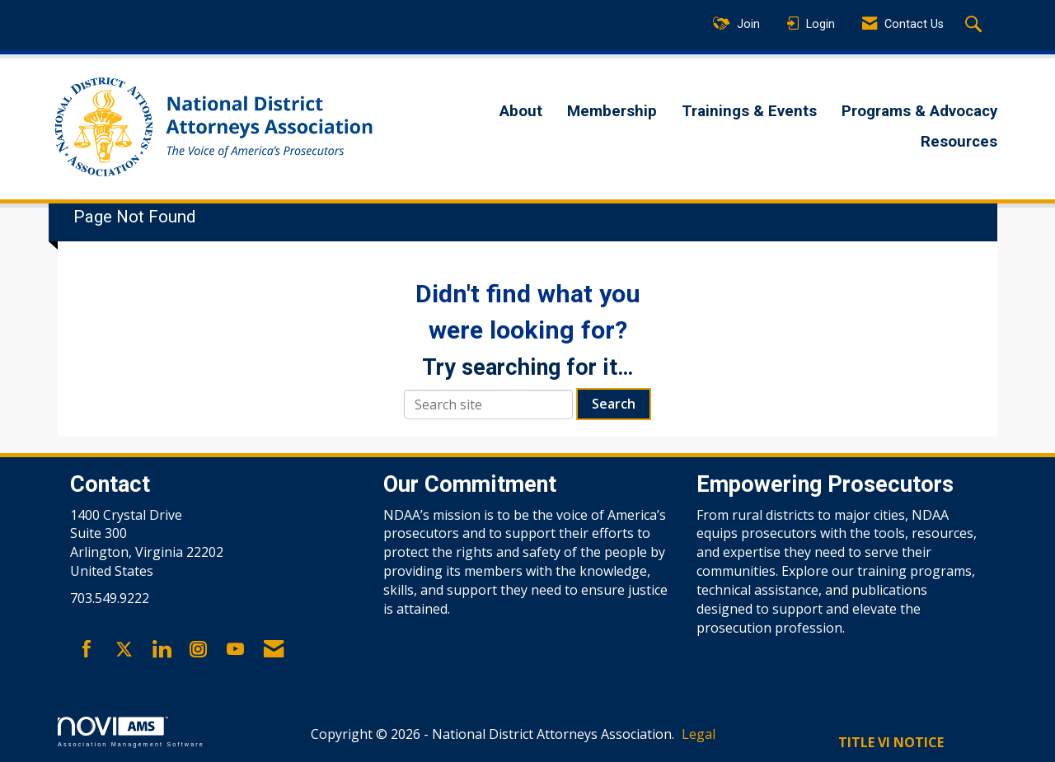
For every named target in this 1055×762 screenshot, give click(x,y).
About (520, 111)
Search (613, 404)
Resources (959, 142)
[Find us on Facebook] (87, 650)
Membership (612, 111)
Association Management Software (131, 732)
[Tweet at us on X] (124, 650)
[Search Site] (975, 25)
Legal (698, 734)
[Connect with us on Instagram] (198, 650)
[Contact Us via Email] (274, 650)
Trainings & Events (749, 111)
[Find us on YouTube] (235, 650)
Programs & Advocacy (919, 111)
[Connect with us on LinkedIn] (161, 650)
